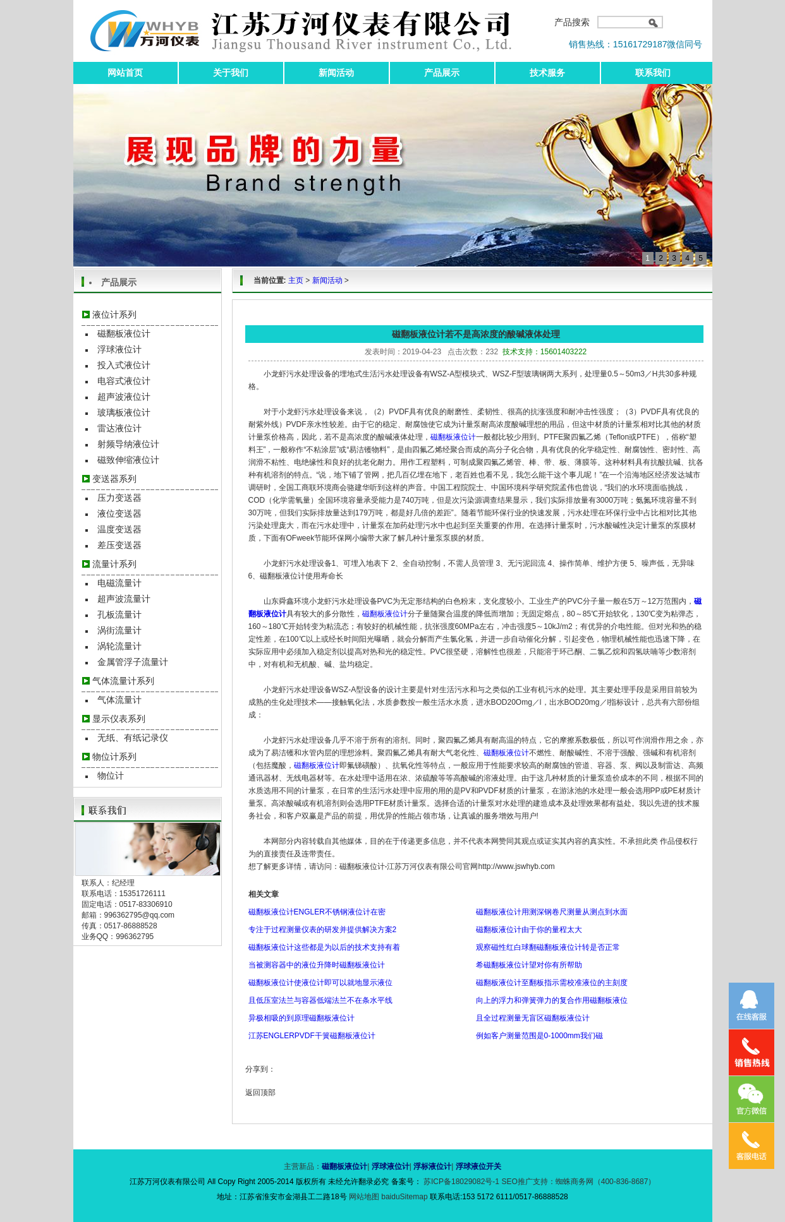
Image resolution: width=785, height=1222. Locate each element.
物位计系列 (114, 757)
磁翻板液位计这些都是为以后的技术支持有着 (324, 947)
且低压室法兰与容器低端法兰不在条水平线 (320, 1000)
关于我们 (230, 73)
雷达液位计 (119, 428)
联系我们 (653, 73)
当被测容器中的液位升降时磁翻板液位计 (316, 965)
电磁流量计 (119, 583)
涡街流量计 (119, 630)
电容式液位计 (123, 381)
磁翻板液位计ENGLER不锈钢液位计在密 (317, 912)
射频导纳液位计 (128, 444)
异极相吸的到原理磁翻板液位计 (301, 1018)
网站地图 (365, 1196)
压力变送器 (119, 498)
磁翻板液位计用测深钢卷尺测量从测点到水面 (552, 912)
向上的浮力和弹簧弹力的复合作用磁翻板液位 (552, 1000)
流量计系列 (114, 564)
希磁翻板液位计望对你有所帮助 (529, 965)
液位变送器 (119, 513)
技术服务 (547, 73)
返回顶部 (260, 1092)
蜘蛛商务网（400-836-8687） (606, 1181)
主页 (295, 280)
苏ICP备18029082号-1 (462, 1181)
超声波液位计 (123, 397)
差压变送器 (119, 545)
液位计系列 (114, 314)
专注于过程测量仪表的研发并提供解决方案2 (322, 929)
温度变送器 (119, 529)
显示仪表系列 (118, 719)
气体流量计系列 (123, 681)
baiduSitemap (404, 1196)
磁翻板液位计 (123, 333)
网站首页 (125, 73)
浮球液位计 (119, 349)
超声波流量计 (123, 599)
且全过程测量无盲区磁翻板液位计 (533, 1018)
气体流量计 (119, 700)
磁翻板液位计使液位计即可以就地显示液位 (320, 982)
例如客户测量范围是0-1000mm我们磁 (539, 1035)
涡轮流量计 (119, 646)
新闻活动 (336, 73)
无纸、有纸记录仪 (132, 738)
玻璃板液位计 (123, 412)
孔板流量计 (119, 614)
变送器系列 (114, 479)
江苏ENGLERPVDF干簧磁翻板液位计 (311, 1035)
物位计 (110, 775)
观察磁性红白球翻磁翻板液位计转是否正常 (548, 947)
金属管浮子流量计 (132, 662)
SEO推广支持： (528, 1181)
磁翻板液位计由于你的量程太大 (529, 929)
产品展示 (441, 73)
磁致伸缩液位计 (128, 460)
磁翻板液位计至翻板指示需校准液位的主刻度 (552, 982)
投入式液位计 (123, 365)
